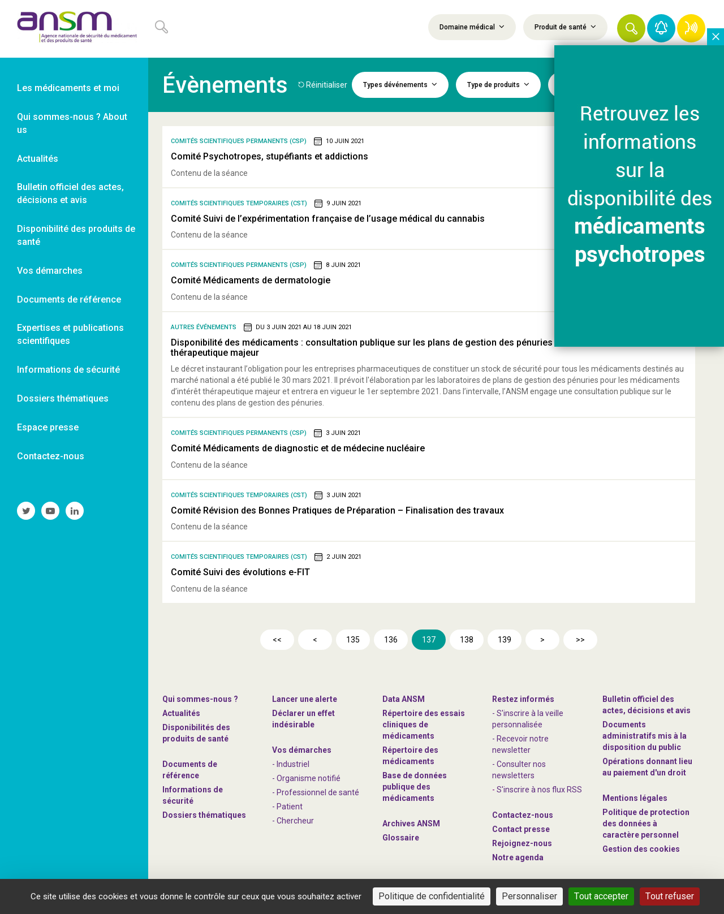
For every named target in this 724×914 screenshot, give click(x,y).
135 (353, 639)
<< (277, 639)
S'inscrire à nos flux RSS (539, 789)
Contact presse (521, 829)
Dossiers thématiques (204, 815)
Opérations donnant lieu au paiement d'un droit (647, 767)
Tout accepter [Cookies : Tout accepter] (601, 896)
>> (580, 639)
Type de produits (498, 84)
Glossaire (400, 837)
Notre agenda (518, 857)
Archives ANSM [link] (411, 823)
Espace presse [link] (48, 427)
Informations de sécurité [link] (68, 369)
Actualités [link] (37, 158)
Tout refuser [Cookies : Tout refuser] (669, 896)
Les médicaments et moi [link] (68, 88)
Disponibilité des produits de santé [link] (76, 235)
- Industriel (290, 764)
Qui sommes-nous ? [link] (200, 699)
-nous (522, 843)
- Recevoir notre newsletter (520, 744)
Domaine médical (472, 26)
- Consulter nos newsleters (519, 770)
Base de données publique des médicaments (414, 787)
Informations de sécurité (192, 795)
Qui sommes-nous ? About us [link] (72, 123)
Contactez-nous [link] (50, 456)
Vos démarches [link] (50, 270)
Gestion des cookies (641, 848)
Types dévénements (400, 84)
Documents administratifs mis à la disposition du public (644, 736)
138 (466, 639)
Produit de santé (565, 26)
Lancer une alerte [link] (304, 699)
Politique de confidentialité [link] (431, 896)
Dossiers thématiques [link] (63, 398)
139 (504, 639)
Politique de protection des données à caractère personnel (645, 823)
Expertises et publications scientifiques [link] (70, 334)
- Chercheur (293, 820)
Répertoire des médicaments (410, 755)
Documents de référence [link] (69, 299)
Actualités (181, 713)
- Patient (287, 806)
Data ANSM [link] (403, 699)
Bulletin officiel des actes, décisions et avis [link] (70, 193)
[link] (74, 29)
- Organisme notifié (306, 778)
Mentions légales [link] (634, 798)
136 (391, 639)
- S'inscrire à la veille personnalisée (527, 719)
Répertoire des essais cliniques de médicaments (423, 724)
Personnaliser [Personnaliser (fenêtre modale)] (529, 896)
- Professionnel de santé (315, 792)
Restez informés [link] (523, 699)
